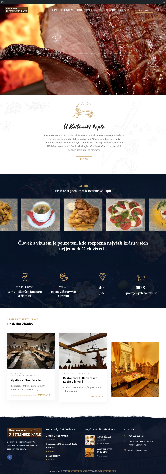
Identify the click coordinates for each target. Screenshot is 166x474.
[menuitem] (2, 2)
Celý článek (44, 395)
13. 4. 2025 (19, 373)
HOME (45, 10)
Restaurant (30, 375)
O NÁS (54, 10)
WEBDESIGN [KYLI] (107, 471)
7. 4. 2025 (70, 373)
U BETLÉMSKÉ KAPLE (77, 471)
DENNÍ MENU (67, 10)
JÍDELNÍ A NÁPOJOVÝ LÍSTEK (89, 10)
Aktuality (17, 375)
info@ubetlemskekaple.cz (138, 450)
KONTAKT (124, 10)
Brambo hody (53, 455)
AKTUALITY (111, 10)
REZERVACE (144, 10)
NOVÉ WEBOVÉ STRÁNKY (104, 450)
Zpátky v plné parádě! (26, 380)
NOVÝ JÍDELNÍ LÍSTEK (105, 438)
